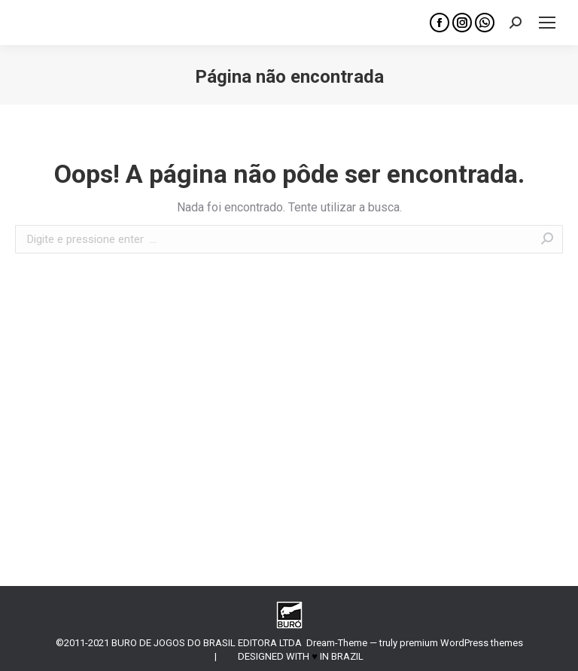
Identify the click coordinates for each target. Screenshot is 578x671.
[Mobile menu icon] (547, 22)
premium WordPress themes (461, 642)
